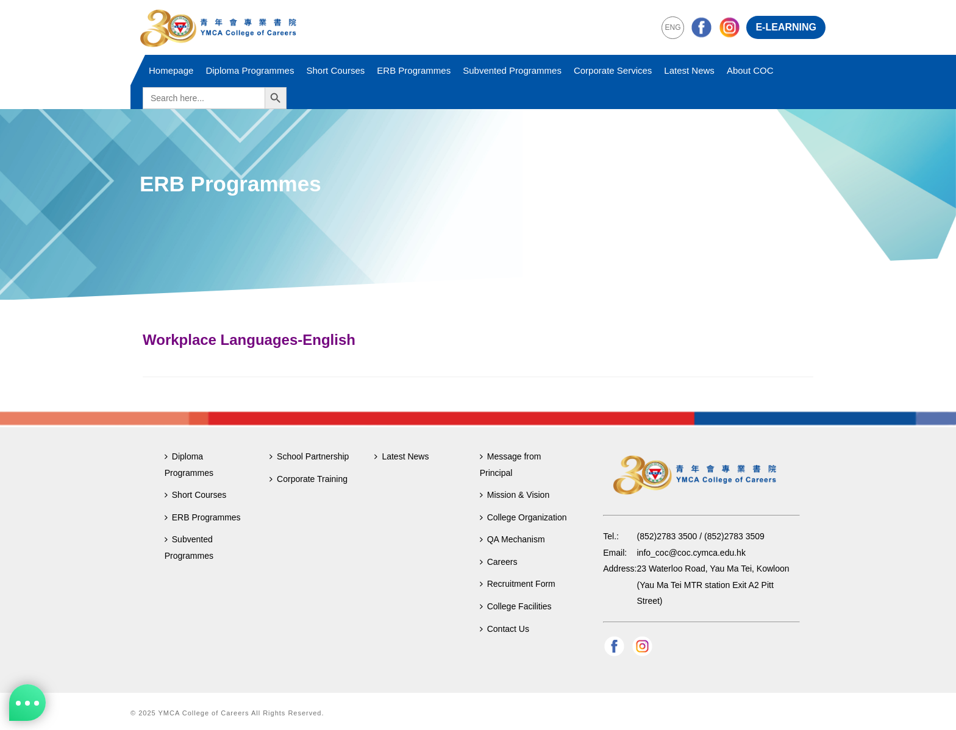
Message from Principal (510, 465)
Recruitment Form (517, 584)
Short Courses (335, 70)
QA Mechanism (512, 539)
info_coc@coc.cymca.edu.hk (691, 553)
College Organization (523, 517)
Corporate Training (308, 479)
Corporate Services (613, 70)
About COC (750, 70)
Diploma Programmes (249, 70)
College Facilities (516, 606)
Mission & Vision (514, 495)
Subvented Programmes (512, 70)
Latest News (689, 70)
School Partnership (309, 456)
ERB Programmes (414, 70)
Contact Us (504, 629)
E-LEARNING (785, 27)
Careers (499, 562)
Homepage (171, 70)
